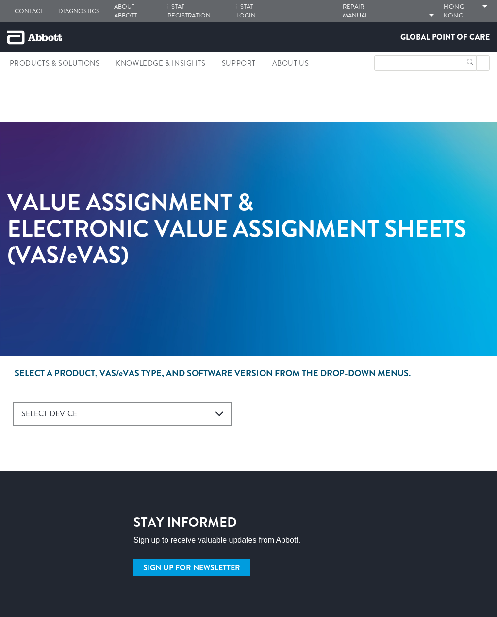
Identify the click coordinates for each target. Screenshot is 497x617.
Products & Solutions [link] (55, 63)
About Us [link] (290, 63)
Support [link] (239, 63)
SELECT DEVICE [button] (49, 413)
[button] (470, 61)
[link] (11, 108)
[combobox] (122, 414)
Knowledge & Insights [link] (160, 63)
